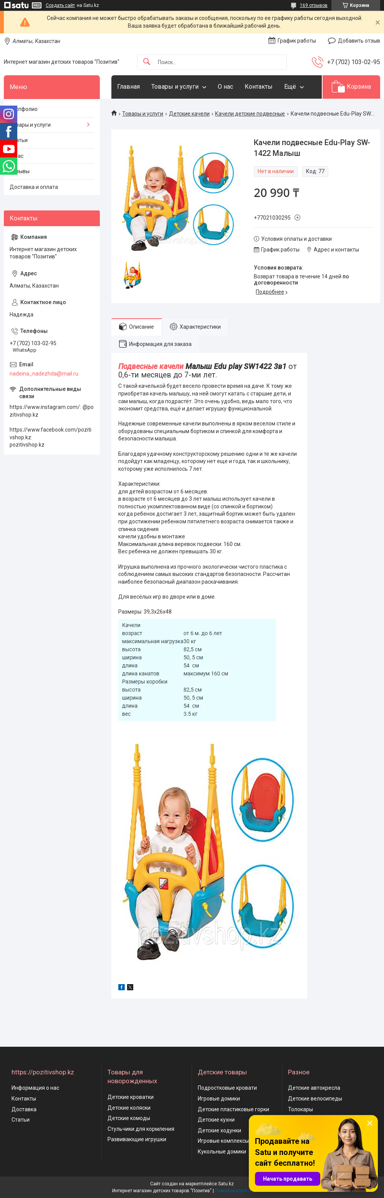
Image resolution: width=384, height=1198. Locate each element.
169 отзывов (314, 5)
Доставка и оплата (34, 187)
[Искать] (146, 62)
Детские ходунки (219, 1130)
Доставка (24, 1109)
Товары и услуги (175, 86)
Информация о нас (35, 1088)
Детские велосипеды (315, 1098)
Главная (128, 86)
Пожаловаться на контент (243, 1190)
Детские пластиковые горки (233, 1109)
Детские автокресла (314, 1088)
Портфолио (24, 109)
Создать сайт (60, 5)
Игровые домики (219, 1098)
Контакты (259, 86)
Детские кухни (216, 1120)
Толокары (300, 1109)
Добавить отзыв (359, 41)
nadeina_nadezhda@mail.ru (44, 374)
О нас (225, 86)
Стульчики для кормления (141, 1129)
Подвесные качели (151, 366)
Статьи (19, 140)
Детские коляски (129, 1108)
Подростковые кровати (227, 1088)
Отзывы (20, 171)
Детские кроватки (131, 1097)
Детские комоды (129, 1118)
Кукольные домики (222, 1151)
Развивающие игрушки (137, 1139)
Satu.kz (226, 1183)
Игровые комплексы (223, 1141)
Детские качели (189, 114)
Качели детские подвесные (250, 114)
